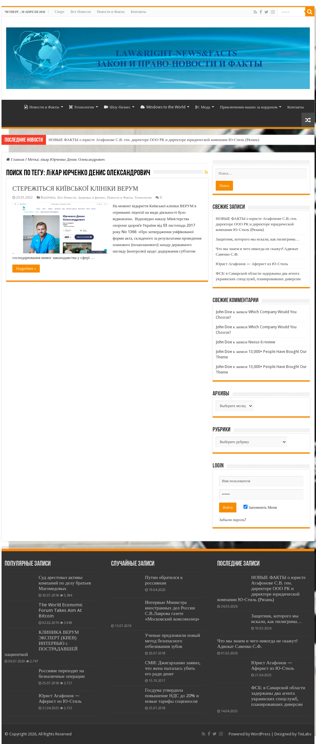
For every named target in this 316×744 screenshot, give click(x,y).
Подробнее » (26, 268)
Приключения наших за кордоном (248, 107)
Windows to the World (162, 107)
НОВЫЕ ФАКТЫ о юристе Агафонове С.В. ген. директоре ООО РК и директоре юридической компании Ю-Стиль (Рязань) (153, 139)
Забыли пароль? (232, 519)
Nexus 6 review (261, 342)
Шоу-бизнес (117, 107)
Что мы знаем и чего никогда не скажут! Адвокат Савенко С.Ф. (257, 643)
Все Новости (81, 12)
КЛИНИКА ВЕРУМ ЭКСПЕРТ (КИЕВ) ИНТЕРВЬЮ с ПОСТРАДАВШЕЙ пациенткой (42, 643)
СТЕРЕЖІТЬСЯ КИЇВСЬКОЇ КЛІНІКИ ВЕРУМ (75, 188)
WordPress (260, 734)
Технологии (81, 107)
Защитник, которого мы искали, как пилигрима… (257, 239)
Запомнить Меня (260, 507)
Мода (202, 107)
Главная (15, 159)
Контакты (138, 12)
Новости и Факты (111, 12)
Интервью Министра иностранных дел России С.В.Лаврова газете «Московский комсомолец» (172, 611)
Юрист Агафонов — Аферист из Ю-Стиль (252, 263)
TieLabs (304, 734)
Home (13, 106)
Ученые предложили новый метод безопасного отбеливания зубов (172, 641)
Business (48, 198)
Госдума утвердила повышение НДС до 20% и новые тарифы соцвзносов (172, 695)
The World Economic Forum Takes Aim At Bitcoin (61, 610)
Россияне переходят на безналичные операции (62, 673)
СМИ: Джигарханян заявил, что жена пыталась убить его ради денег (173, 668)
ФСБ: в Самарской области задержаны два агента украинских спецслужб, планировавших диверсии (278, 696)
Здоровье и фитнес (91, 198)
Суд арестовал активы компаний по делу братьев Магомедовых (65, 583)
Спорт (59, 12)
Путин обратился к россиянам (164, 580)
